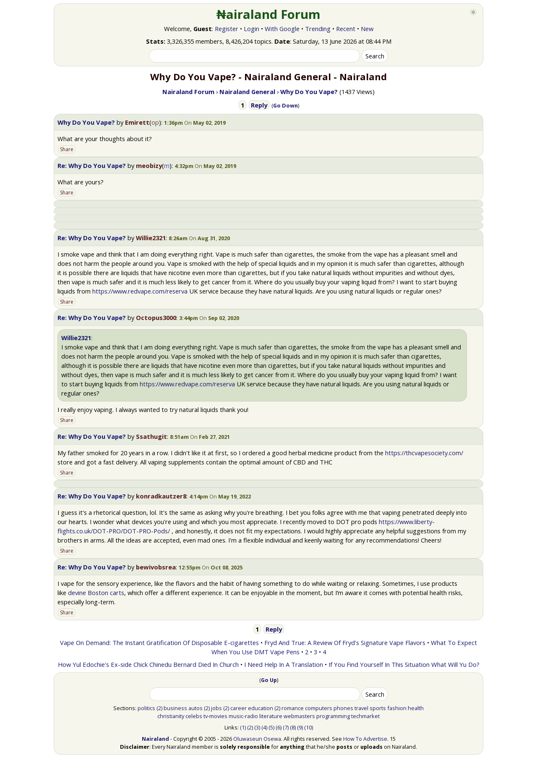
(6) (279, 727)
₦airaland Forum (268, 14)
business (175, 708)
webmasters (299, 716)
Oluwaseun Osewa (257, 738)
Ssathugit (151, 436)
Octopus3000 (156, 317)
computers (318, 708)
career (238, 708)
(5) (271, 727)
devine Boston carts (96, 592)
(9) (300, 727)
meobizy (149, 165)
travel (361, 708)
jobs (216, 708)
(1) (243, 727)
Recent (345, 28)
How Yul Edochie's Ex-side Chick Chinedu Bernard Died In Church (148, 664)
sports (378, 708)
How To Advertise (365, 738)
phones (343, 708)
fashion (397, 708)
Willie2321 (151, 237)
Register (226, 28)
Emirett (137, 122)
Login (251, 28)
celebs (193, 716)
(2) (159, 708)
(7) (286, 727)
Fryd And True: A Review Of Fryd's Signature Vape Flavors (344, 642)
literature (270, 716)
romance (293, 708)
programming (333, 716)
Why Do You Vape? (86, 122)
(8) (293, 727)
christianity (170, 716)
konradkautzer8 (161, 496)
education (260, 708)
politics (146, 708)
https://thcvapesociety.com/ (424, 453)
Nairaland (155, 738)
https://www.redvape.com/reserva (140, 291)
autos (195, 708)
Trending (318, 28)
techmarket (365, 716)
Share (66, 149)
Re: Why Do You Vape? (91, 165)
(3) (257, 727)
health (416, 708)
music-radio (243, 716)
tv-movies (215, 716)
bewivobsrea (156, 567)
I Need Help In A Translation (283, 664)
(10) (308, 727)
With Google (282, 28)
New (367, 28)
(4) (264, 727)
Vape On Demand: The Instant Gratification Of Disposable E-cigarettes (159, 642)
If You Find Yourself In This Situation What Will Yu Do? (404, 664)
